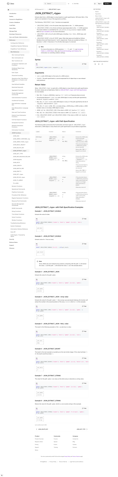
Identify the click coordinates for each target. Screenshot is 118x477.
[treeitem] (18, 13)
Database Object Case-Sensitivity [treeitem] (18, 68)
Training (56, 460)
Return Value (98, 16)
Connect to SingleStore (15, 19)
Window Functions (17, 220)
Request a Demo (39, 454)
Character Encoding (17, 75)
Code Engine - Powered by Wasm (18, 235)
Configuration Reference (17, 43)
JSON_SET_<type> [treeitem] (18, 174)
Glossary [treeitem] (11, 248)
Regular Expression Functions (20, 198)
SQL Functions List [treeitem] (17, 60)
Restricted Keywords (17, 87)
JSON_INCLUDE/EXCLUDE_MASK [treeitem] (21, 156)
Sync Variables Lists (47, 31)
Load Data (12, 25)
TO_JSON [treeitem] (15, 183)
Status (36, 462)
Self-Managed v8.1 (39, 9)
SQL (37, 64)
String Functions (16, 211)
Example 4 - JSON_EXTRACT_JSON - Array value (102, 38)
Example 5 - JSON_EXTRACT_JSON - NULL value (102, 44)
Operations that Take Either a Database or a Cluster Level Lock (20, 80)
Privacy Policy (67, 469)
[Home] (10, 3)
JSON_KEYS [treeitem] (16, 162)
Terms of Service (76, 469)
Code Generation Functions (19, 97)
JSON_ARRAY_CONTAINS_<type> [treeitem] (21, 139)
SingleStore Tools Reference (18, 49)
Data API (13, 232)
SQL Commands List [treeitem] (17, 58)
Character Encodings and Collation (69, 51)
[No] (99, 64)
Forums (56, 451)
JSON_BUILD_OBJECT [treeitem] (19, 144)
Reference (12, 40)
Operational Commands (18, 189)
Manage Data (13, 31)
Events (55, 457)
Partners (75, 460)
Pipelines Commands (18, 192)
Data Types (15, 72)
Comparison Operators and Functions (19, 64)
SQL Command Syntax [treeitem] (18, 55)
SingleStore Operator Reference (19, 46)
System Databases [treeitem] (16, 226)
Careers (74, 457)
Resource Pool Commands (19, 201)
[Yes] (95, 64)
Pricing (36, 457)
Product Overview (39, 451)
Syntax (97, 11)
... (46, 9)
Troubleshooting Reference (18, 223)
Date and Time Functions (19, 112)
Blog (74, 454)
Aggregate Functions (17, 90)
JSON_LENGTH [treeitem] (17, 165)
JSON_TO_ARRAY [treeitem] (18, 180)
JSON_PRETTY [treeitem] (17, 171)
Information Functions (18, 130)
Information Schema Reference (19, 229)
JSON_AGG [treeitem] (16, 136)
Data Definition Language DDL (19, 104)
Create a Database (14, 22)
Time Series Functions (18, 214)
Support (11, 245)
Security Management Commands (18, 204)
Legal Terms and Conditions (76, 474)
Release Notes (13, 242)
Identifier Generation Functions (17, 126)
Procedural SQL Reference (19, 195)
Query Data (12, 28)
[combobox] (95, 3)
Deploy (11, 16)
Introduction (12, 13)
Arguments (98, 13)
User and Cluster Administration (18, 37)
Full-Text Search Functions (19, 119)
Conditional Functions (18, 100)
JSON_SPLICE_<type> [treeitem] (19, 177)
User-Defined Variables (18, 84)
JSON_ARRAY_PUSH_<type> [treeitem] (21, 142)
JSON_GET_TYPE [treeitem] (18, 153)
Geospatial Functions (18, 122)
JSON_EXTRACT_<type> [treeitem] (19, 150)
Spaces (55, 454)
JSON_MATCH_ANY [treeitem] (18, 168)
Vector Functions (16, 217)
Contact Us (75, 451)
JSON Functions (16, 133)
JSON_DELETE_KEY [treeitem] (18, 147)
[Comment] (102, 64)
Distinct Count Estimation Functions (19, 116)
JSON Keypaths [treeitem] (17, 159)
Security (11, 239)
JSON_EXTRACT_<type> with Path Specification (73, 90)
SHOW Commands (17, 208)
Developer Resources (15, 34)
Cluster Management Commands (17, 93)
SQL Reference (15, 52)
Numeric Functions (17, 186)
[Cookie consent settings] (2, 475)
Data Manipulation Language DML (20, 108)
